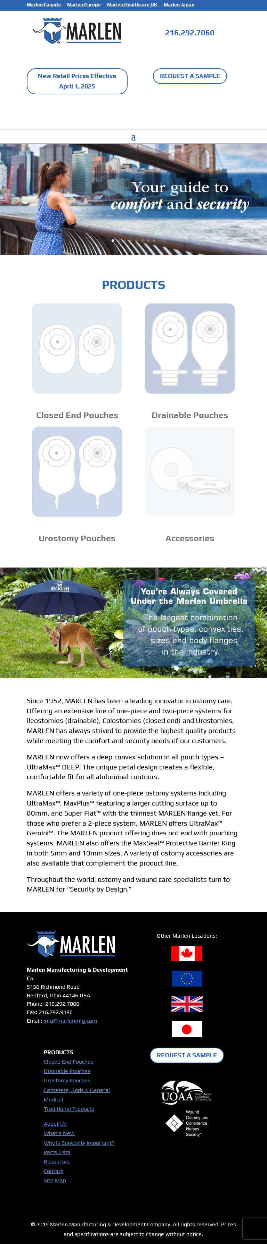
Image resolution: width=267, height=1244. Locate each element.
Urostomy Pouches (77, 538)
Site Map (55, 1180)
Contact (53, 1171)
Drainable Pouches (190, 415)
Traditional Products (69, 1109)
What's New (59, 1133)
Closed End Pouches (77, 415)
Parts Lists (57, 1152)
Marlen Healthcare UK (132, 4)
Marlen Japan (179, 4)
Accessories (189, 538)
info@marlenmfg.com (70, 1020)
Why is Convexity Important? (79, 1143)
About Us (55, 1124)
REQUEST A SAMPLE (190, 75)
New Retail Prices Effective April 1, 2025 (77, 81)
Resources (57, 1161)
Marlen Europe (84, 4)
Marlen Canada (44, 4)
